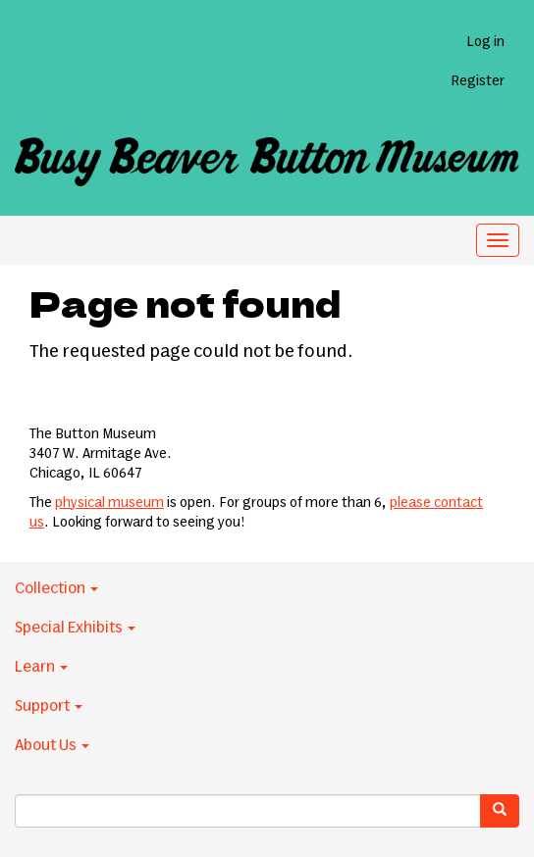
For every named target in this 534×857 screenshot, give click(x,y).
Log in (485, 42)
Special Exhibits (75, 627)
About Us (52, 745)
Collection (56, 588)
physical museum (109, 503)
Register (478, 81)
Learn (41, 667)
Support (48, 706)
